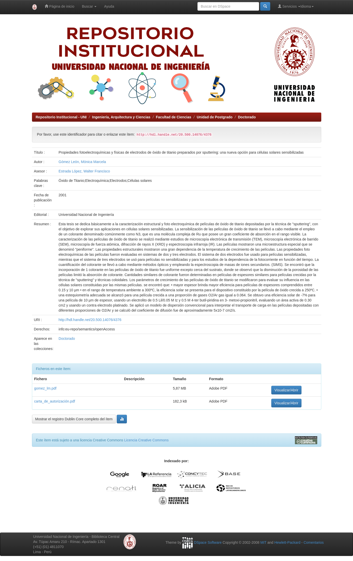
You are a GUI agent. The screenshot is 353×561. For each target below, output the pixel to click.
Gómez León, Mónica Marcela (82, 162)
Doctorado (247, 117)
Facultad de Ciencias (173, 117)
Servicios (289, 6)
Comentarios (314, 542)
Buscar (89, 6)
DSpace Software (208, 542)
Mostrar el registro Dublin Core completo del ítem (74, 419)
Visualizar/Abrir (286, 390)
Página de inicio (59, 6)
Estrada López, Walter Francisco (84, 171)
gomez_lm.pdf (45, 388)
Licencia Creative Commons (146, 440)
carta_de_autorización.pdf (54, 401)
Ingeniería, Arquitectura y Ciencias (121, 117)
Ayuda (109, 6)
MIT (263, 542)
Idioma (306, 6)
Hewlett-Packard (287, 542)
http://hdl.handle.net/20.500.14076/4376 (90, 320)
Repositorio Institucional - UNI (61, 117)
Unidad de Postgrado (214, 117)
